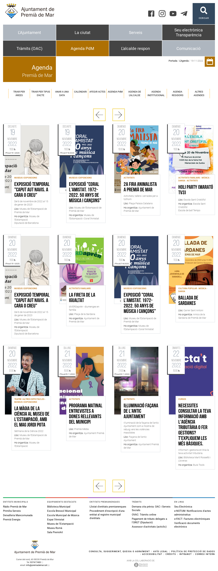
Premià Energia (11, 519)
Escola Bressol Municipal (61, 510)
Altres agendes (199, 93)
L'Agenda (184, 60)
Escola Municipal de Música (63, 515)
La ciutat (82, 32)
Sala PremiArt (55, 532)
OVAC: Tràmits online (144, 514)
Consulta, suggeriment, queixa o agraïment (119, 551)
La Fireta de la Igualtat (82, 298)
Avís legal (160, 551)
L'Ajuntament (29, 32)
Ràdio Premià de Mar (15, 506)
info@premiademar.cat (36, 565)
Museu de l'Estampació (60, 523)
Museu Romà (54, 528)
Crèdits (171, 554)
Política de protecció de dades (193, 551)
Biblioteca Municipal (58, 506)
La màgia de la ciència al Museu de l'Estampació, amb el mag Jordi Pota (31, 417)
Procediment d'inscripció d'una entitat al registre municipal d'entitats (107, 514)
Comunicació (188, 48)
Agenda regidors (177, 93)
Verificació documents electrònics (187, 525)
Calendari (80, 91)
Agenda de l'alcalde (134, 93)
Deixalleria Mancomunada (18, 515)
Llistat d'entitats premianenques (108, 506)
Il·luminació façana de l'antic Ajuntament (141, 411)
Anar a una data (62, 93)
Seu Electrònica (183, 506)
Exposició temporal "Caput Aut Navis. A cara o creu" (32, 190)
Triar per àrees (19, 93)
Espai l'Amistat (55, 519)
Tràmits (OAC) (29, 48)
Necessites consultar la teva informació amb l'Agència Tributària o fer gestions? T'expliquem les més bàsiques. (194, 425)
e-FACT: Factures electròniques (192, 518)
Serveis (135, 32)
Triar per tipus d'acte (40, 93)
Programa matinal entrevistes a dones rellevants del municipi (85, 414)
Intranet (185, 554)
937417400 (35, 562)
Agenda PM (115, 91)
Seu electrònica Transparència (188, 32)
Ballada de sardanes (188, 300)
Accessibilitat (152, 554)
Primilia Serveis (12, 510)
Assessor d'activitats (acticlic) (149, 526)
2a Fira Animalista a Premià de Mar (140, 187)
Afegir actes (97, 91)
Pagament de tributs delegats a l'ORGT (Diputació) (149, 520)
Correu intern (205, 554)
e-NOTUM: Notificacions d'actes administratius (192, 512)
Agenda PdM (82, 48)
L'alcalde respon (135, 48)
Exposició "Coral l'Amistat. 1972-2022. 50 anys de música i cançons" (85, 193)
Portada (173, 60)
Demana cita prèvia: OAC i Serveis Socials (151, 508)
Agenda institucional (156, 93)
